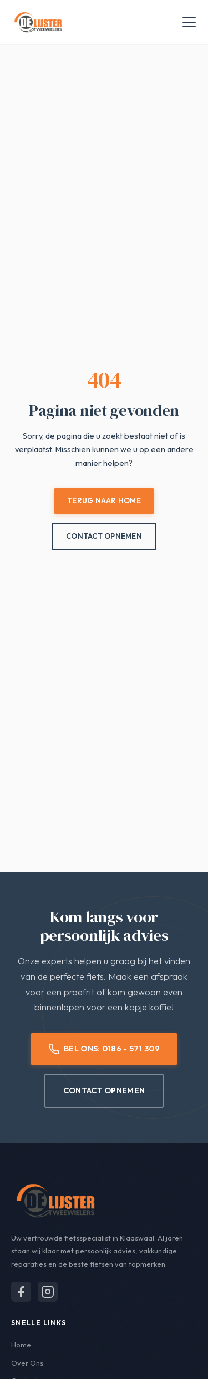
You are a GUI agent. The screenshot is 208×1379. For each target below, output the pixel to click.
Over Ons (27, 1362)
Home (21, 1344)
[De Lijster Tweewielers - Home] (38, 22)
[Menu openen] (189, 22)
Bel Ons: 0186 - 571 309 (104, 1048)
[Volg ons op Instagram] (48, 1292)
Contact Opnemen (104, 536)
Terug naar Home (104, 500)
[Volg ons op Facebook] (21, 1292)
